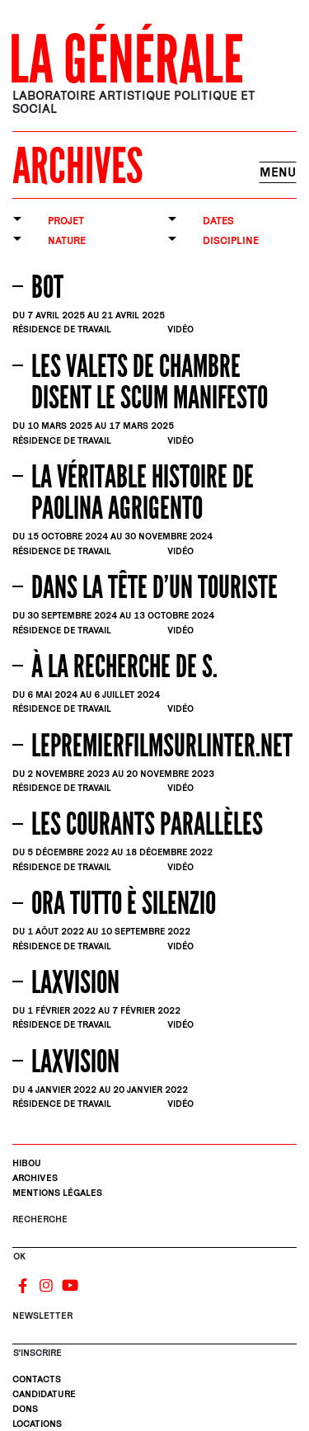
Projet (66, 220)
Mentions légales (57, 1192)
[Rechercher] (154, 1240)
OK (19, 1255)
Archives (35, 1177)
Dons (25, 1408)
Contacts (36, 1378)
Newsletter (42, 1315)
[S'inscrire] (154, 1337)
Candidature (44, 1393)
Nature (67, 240)
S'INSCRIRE (37, 1352)
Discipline (231, 240)
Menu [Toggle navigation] (278, 172)
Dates (218, 220)
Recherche (40, 1218)
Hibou (26, 1162)
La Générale (126, 61)
